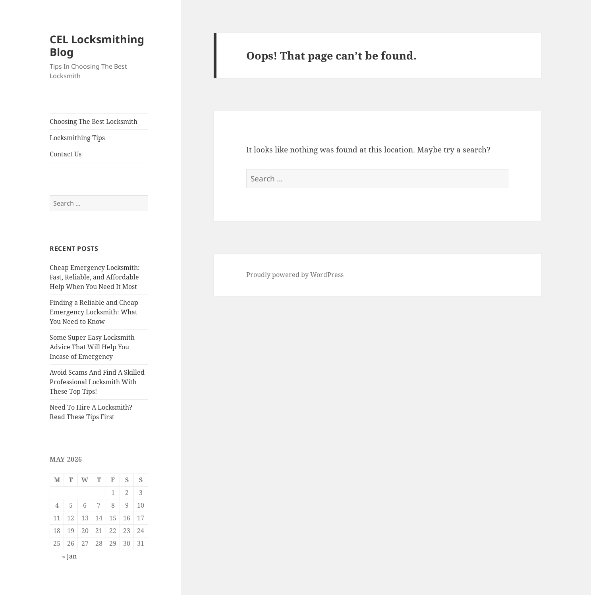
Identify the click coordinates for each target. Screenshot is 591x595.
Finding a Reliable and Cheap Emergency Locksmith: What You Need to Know (94, 312)
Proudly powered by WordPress (295, 274)
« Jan (69, 556)
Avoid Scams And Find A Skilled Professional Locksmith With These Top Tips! (97, 382)
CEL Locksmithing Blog (97, 45)
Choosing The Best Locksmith (93, 121)
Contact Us (65, 154)
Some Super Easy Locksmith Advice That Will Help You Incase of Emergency (92, 347)
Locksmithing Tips (77, 137)
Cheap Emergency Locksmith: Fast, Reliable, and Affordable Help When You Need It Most (95, 277)
